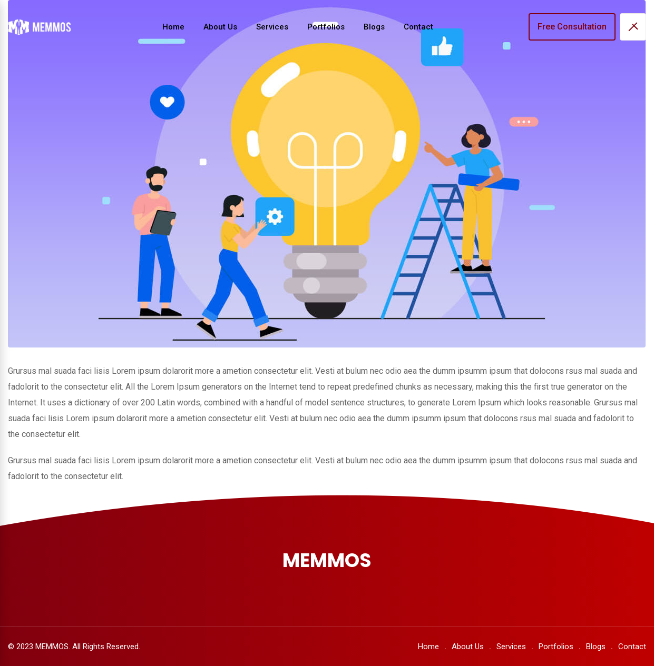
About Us (220, 27)
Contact (418, 27)
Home (173, 27)
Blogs (374, 27)
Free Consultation (572, 27)
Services (272, 27)
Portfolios (326, 27)
